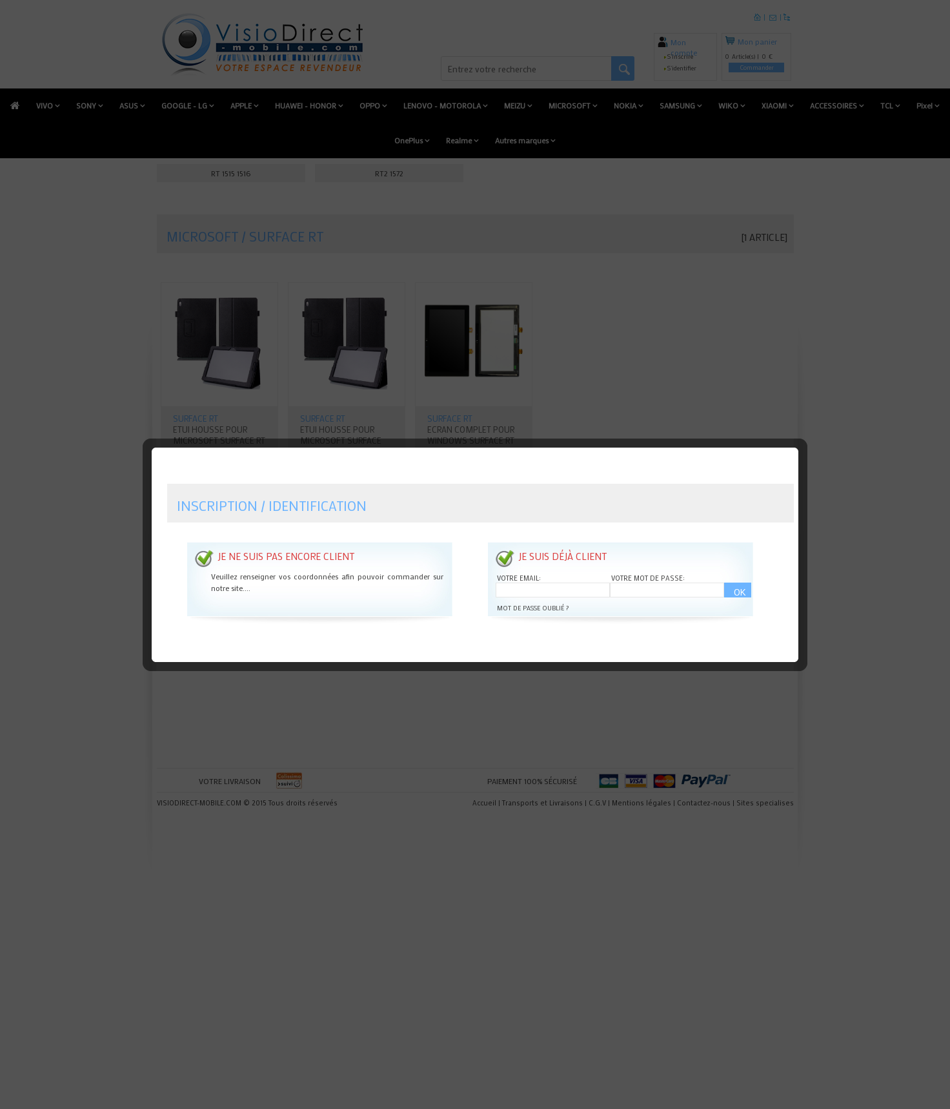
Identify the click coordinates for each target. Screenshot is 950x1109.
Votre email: (519, 550)
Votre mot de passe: (648, 550)
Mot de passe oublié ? (533, 581)
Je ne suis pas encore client (285, 529)
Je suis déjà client (562, 529)
